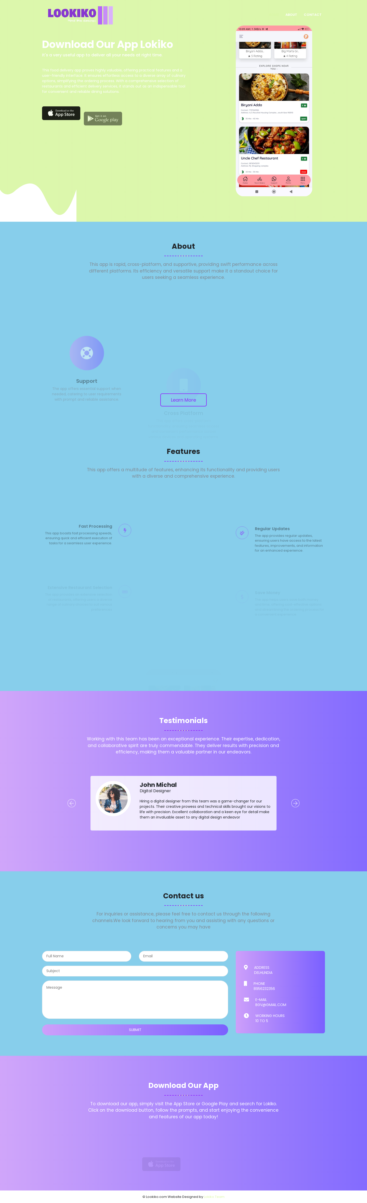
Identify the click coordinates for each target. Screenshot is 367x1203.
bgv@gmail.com (270, 1004)
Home (274, 14)
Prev (72, 803)
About (291, 14)
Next (295, 803)
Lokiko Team (214, 1196)
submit (135, 1029)
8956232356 (264, 988)
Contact (313, 14)
